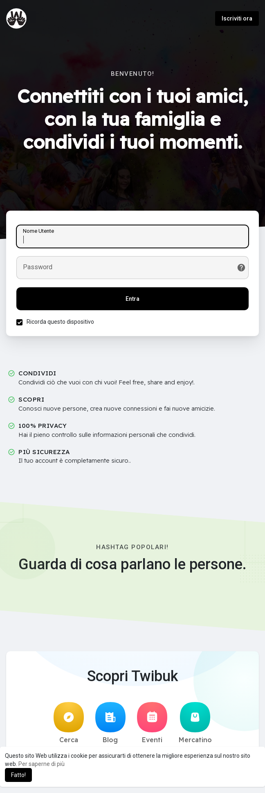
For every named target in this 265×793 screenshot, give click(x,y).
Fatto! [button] (18, 775)
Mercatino (195, 723)
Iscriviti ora (237, 18)
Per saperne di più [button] (41, 764)
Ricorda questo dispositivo (60, 321)
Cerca (69, 723)
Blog (110, 723)
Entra (132, 298)
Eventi (152, 723)
